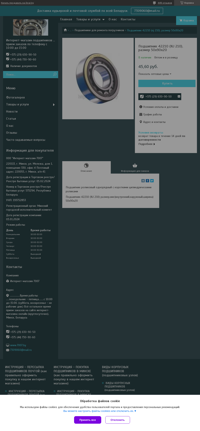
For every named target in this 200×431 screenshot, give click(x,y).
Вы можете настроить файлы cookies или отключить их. (98, 410)
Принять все (87, 419)
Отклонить (118, 419)
